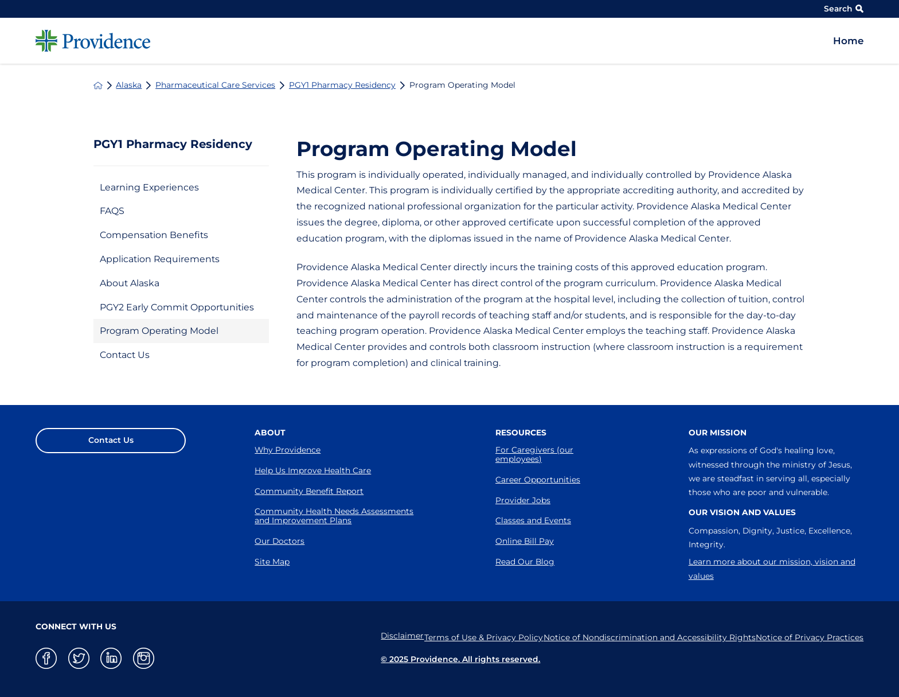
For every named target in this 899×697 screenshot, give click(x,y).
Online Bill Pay (524, 541)
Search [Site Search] (843, 8)
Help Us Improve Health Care (313, 470)
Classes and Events (533, 520)
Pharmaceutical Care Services (215, 85)
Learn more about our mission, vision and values (772, 568)
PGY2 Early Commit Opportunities (177, 307)
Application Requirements (160, 259)
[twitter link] (78, 658)
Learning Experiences (149, 187)
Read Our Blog (524, 561)
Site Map (272, 561)
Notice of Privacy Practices (809, 635)
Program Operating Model (159, 330)
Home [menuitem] (848, 40)
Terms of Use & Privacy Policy (466, 635)
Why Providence (287, 449)
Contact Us (125, 354)
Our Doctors (279, 541)
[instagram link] (143, 658)
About (270, 432)
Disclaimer (376, 635)
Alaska (129, 85)
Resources (520, 432)
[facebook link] (46, 658)
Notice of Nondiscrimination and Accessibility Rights (640, 635)
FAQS (112, 210)
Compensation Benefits (154, 234)
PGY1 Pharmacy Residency (342, 85)
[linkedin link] (111, 658)
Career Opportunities (537, 479)
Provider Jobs (522, 500)
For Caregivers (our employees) (534, 454)
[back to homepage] (98, 85)
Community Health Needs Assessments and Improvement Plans (334, 516)
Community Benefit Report (309, 491)
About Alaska (129, 283)
